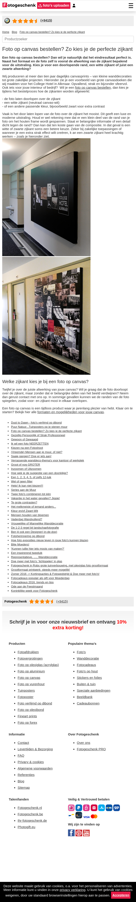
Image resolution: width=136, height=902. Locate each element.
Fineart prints (29, 767)
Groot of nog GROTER (26, 503)
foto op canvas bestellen (39, 101)
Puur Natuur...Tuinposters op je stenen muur (43, 464)
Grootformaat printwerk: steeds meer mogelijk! (45, 614)
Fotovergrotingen (32, 706)
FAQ (21, 809)
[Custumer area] (75, 5)
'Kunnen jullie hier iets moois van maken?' (41, 592)
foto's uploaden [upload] (54, 6)
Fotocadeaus (87, 712)
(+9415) (64, 647)
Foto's (82, 699)
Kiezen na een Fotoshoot (29, 486)
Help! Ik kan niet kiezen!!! (29, 526)
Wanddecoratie (89, 706)
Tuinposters (27, 740)
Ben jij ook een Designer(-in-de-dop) (37, 574)
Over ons (84, 795)
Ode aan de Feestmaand (29, 632)
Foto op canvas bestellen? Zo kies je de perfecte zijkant (50, 468)
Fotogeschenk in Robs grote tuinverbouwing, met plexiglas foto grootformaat (66, 610)
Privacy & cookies (32, 816)
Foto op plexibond (32, 760)
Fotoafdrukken (30, 699)
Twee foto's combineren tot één (33, 534)
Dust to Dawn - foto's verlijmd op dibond (40, 459)
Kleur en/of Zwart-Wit (26, 552)
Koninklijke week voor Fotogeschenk (37, 636)
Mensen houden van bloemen (33, 556)
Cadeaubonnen (89, 754)
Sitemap (25, 843)
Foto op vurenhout (33, 733)
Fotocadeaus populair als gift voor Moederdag (44, 623)
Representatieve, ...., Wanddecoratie (36, 601)
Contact (24, 795)
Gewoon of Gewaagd (26, 477)
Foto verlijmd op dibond (37, 754)
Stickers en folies (90, 726)
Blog (21, 836)
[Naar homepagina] (19, 5)
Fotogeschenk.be (32, 871)
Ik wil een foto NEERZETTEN (31, 481)
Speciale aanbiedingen (95, 740)
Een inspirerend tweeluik (29, 596)
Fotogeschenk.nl (31, 864)
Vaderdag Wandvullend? (29, 561)
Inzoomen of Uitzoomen (28, 508)
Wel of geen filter (23, 521)
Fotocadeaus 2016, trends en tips (34, 627)
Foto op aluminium (33, 719)
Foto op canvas (30, 726)
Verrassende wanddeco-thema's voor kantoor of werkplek (52, 499)
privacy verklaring (104, 885)
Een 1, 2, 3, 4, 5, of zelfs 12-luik (31, 517)
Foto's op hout (88, 719)
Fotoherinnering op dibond (31, 579)
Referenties (27, 829)
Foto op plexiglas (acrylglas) (40, 712)
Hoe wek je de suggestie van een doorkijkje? (43, 512)
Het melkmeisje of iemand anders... (36, 548)
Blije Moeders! (21, 587)
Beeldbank (86, 747)
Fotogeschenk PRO (93, 802)
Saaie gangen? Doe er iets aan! (33, 495)
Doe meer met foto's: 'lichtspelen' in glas (40, 605)
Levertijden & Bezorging (37, 802)
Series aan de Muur (25, 530)
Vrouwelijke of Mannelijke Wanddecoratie (41, 565)
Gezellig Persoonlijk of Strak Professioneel (41, 472)
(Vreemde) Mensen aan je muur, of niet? (40, 490)
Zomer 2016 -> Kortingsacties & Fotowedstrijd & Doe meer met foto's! (59, 618)
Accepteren (85, 895)
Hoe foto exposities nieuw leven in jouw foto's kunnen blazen (55, 583)
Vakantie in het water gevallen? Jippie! (39, 539)
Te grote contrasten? (25, 543)
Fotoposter (27, 747)
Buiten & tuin (87, 733)
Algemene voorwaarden (37, 823)
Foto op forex (28, 774)
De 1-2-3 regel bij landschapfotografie (37, 570)
